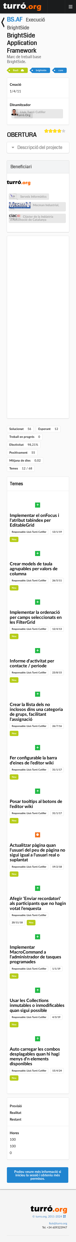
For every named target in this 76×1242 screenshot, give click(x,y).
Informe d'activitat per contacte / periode (32, 663)
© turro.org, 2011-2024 (47, 1216)
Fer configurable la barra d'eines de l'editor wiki (33, 760)
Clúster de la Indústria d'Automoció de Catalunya (31, 218)
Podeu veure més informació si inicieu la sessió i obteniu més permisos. (37, 1175)
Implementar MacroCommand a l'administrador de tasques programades (35, 954)
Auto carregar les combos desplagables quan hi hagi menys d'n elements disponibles (35, 1056)
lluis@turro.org (58, 1223)
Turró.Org (23, 115)
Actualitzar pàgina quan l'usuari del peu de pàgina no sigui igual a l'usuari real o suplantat (37, 852)
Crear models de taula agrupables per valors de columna (34, 568)
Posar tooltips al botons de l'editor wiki (36, 803)
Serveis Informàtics (33, 196)
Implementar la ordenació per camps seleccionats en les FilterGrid (36, 617)
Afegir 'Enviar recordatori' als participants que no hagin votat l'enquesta (38, 903)
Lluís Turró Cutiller (33, 112)
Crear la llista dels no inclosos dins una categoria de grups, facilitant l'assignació (36, 712)
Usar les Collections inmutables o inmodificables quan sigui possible (37, 1005)
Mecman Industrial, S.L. (34, 206)
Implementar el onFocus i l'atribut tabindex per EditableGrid (34, 520)
